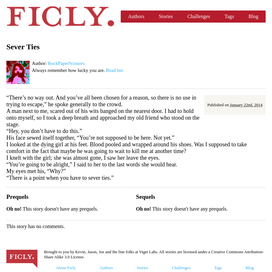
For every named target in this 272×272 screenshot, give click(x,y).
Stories (166, 16)
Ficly (60, 16)
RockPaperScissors (66, 63)
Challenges (198, 16)
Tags (229, 16)
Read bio (114, 70)
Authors (136, 16)
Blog (253, 16)
